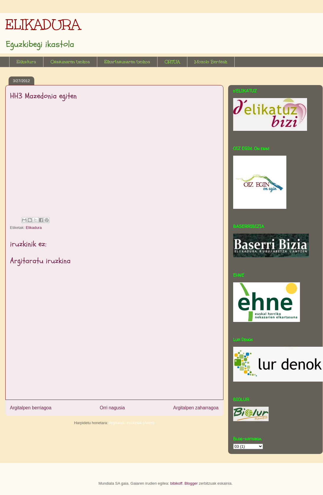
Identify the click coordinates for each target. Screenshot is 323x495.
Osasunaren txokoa (70, 62)
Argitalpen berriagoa (30, 407)
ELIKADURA (42, 24)
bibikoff (176, 483)
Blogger (191, 483)
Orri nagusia (112, 407)
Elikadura (26, 62)
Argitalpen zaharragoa (195, 407)
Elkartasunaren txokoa (127, 62)
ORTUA (172, 62)
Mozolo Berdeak (210, 62)
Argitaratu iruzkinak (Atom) (131, 423)
